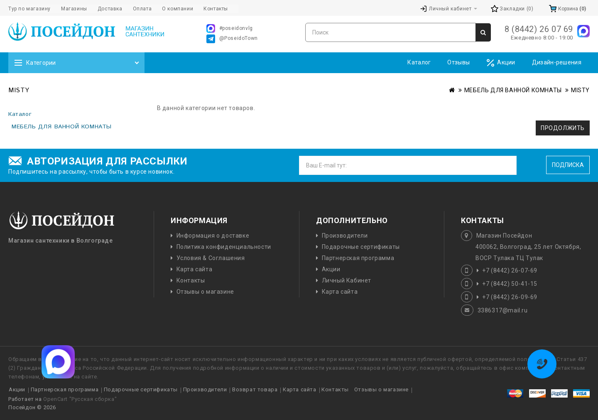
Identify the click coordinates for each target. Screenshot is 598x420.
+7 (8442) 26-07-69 (509, 270)
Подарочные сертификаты (361, 246)
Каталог (419, 62)
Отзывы (458, 62)
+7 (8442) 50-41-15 (509, 283)
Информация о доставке (213, 235)
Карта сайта (194, 269)
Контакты (190, 280)
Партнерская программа (358, 258)
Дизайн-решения (556, 62)
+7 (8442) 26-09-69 (509, 297)
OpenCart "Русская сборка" (80, 399)
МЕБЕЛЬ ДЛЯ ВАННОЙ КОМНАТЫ (513, 90)
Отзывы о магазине (205, 291)
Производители (345, 235)
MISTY (580, 90)
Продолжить (563, 128)
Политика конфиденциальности (223, 246)
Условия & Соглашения (210, 258)
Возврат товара (254, 389)
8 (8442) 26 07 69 (539, 29)
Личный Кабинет (346, 280)
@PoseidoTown (232, 38)
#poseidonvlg (229, 28)
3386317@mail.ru (503, 310)
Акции (500, 63)
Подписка (568, 165)
